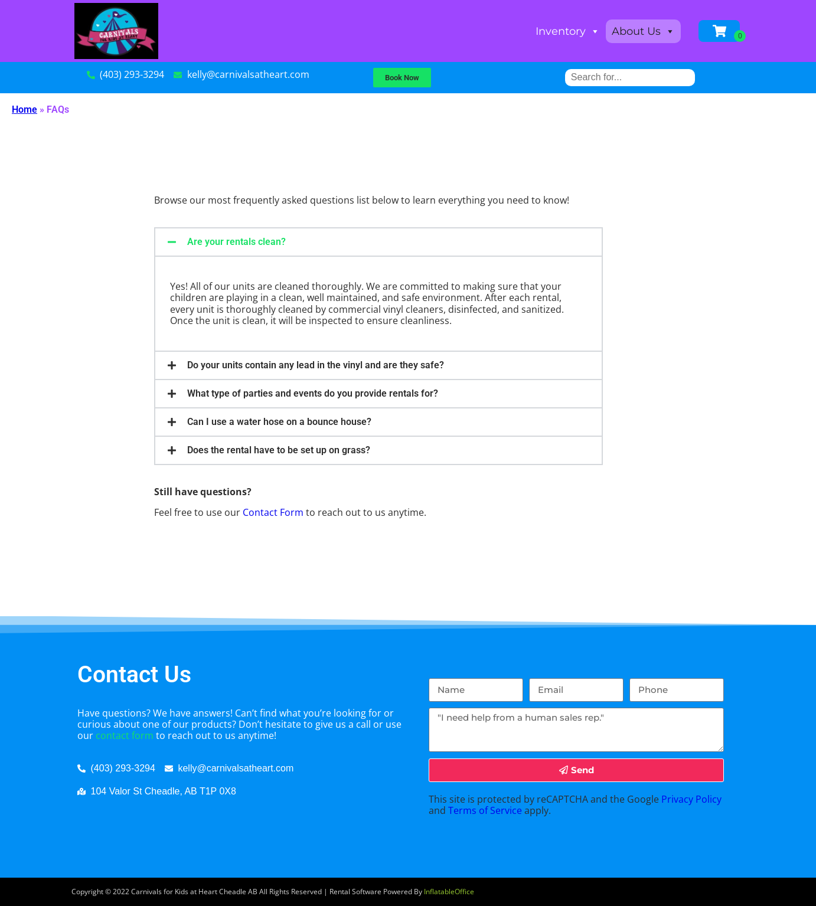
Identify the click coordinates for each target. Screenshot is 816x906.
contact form (125, 735)
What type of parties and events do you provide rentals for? (312, 393)
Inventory (568, 31)
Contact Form (273, 512)
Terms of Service (485, 810)
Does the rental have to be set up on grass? (278, 450)
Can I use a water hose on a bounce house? (279, 421)
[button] (378, 242)
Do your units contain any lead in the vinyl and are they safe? (315, 365)
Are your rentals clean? (236, 241)
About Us (643, 31)
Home (24, 109)
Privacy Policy (691, 799)
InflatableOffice (449, 892)
